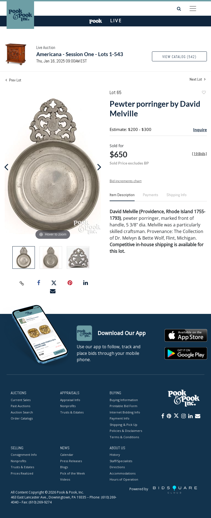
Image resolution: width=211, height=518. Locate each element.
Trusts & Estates (72, 412)
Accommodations (122, 473)
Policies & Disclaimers (126, 431)
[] (199, 153)
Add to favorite (203, 93)
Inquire (200, 129)
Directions (117, 467)
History (115, 455)
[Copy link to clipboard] (22, 283)
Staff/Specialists (121, 461)
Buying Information (124, 400)
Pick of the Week (72, 473)
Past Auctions (20, 406)
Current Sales (20, 400)
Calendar (66, 455)
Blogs (64, 467)
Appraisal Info (70, 400)
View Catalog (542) (179, 56)
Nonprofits (68, 406)
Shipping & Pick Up (123, 425)
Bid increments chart (125, 181)
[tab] (122, 197)
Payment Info (119, 418)
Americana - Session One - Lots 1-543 (79, 54)
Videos (65, 480)
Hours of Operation (124, 480)
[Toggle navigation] (192, 8)
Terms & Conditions (124, 437)
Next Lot (198, 79)
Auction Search (22, 412)
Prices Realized (22, 473)
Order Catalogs (22, 418)
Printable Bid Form (123, 406)
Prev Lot (13, 80)
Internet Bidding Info (125, 412)
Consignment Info (24, 455)
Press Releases (71, 461)
